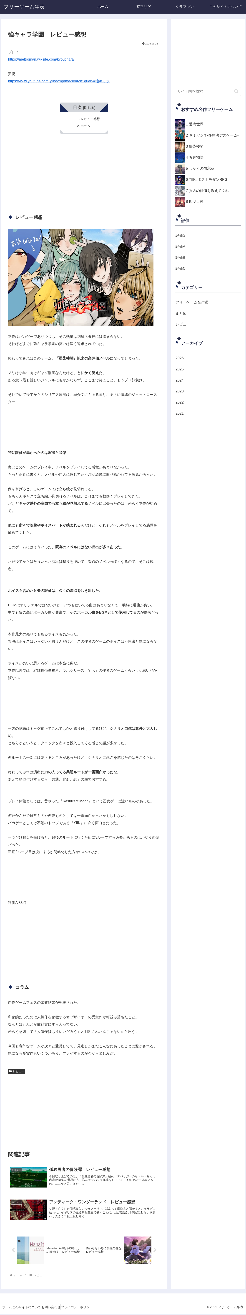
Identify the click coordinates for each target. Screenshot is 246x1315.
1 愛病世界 (194, 124)
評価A (180, 246)
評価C (181, 268)
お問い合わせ (61, 1308)
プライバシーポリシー (92, 1308)
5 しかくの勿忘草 (200, 168)
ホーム (9, 1308)
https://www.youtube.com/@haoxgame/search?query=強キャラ (59, 81)
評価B (180, 258)
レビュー (16, 1071)
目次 (77, 107)
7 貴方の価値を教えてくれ (207, 191)
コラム (85, 126)
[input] (208, 91)
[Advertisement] (84, 175)
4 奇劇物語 (194, 157)
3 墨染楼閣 (194, 146)
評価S (180, 235)
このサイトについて (33, 1308)
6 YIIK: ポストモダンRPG (206, 179)
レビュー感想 (90, 119)
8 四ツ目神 (194, 201)
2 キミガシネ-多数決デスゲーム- (212, 135)
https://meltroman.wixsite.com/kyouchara (41, 59)
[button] (236, 91)
